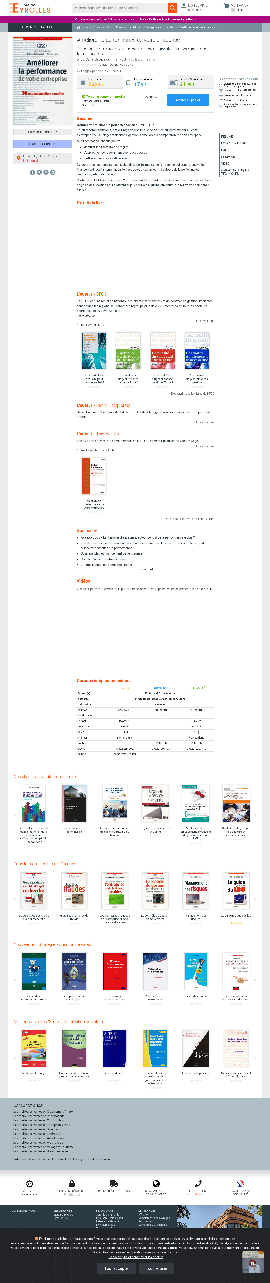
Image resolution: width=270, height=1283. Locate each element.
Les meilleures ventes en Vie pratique (38, 1142)
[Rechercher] (120, 8)
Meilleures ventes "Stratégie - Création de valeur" (59, 1021)
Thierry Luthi (120, 59)
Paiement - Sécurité (107, 1221)
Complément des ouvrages (154, 1218)
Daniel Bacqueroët (98, 59)
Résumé (227, 136)
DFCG (81, 59)
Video (225, 163)
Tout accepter (116, 1268)
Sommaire (229, 157)
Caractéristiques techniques (235, 172)
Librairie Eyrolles (63, 1214)
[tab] (100, 82)
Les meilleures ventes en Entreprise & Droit (42, 1125)
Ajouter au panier (188, 100)
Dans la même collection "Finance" (46, 863)
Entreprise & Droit (25, 1159)
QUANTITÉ (151, 96)
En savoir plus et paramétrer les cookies (136, 1257)
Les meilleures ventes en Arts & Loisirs (39, 1138)
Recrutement (146, 1221)
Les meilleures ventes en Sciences (36, 1129)
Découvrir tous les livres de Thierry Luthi (188, 519)
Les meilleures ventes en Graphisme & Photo (43, 1111)
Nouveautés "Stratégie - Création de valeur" (54, 944)
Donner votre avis (121, 64)
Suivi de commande (107, 1214)
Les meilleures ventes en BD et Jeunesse (41, 1151)
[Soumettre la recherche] (172, 8)
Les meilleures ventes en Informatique (39, 1116)
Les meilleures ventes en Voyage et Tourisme (44, 1147)
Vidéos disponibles (89, 589)
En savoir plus (205, 321)
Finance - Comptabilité (54, 1159)
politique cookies (137, 1239)
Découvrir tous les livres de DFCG (192, 393)
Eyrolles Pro (61, 1218)
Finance (160, 704)
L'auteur (228, 150)
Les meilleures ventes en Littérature (37, 1133)
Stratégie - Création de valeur (91, 1159)
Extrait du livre (233, 143)
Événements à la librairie (152, 1224)
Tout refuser (156, 1268)
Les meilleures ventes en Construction (39, 1120)
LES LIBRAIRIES (63, 1210)
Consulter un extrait (43, 131)
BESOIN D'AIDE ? (105, 1210)
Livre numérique (105, 1224)
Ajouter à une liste (42, 144)
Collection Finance (143, 59)
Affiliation (143, 1214)
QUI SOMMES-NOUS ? (25, 1210)
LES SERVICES (146, 1210)
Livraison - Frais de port (109, 1218)
